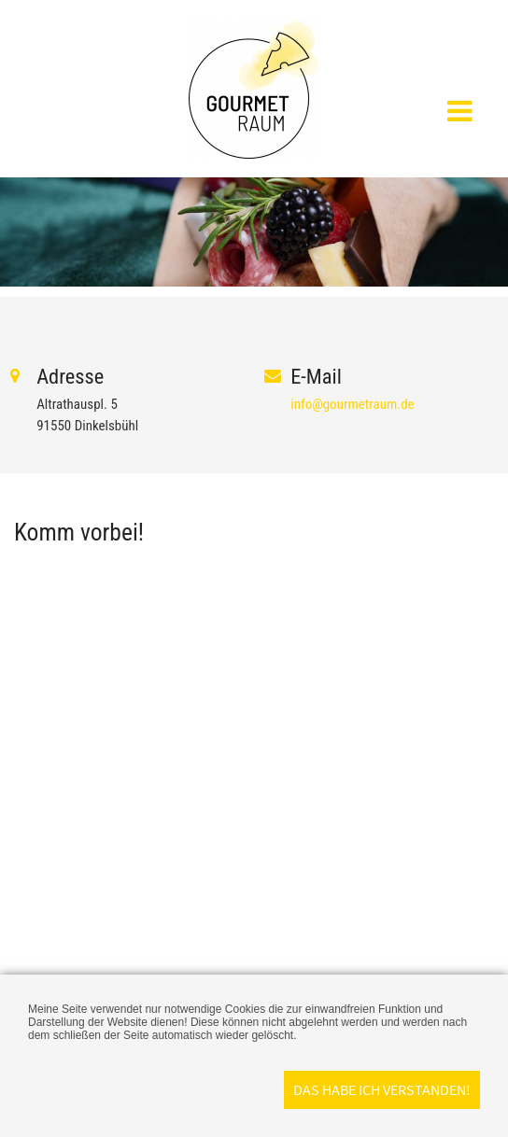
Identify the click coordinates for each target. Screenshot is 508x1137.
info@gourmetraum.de (352, 404)
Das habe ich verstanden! (382, 1089)
